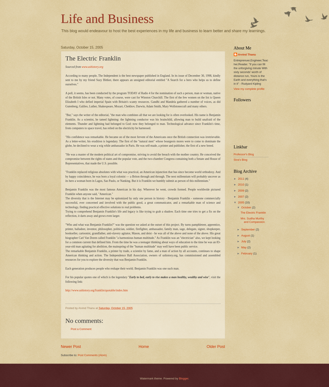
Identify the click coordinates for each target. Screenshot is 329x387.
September (248, 229)
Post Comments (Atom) (92, 355)
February (247, 253)
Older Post (216, 346)
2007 (241, 196)
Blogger (183, 378)
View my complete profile (249, 88)
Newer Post (71, 346)
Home (143, 346)
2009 (241, 190)
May (244, 247)
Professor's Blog (244, 154)
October (246, 207)
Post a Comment (81, 329)
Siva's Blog (240, 159)
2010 (241, 184)
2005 (241, 202)
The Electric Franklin (253, 212)
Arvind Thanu (247, 54)
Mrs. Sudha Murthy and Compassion (253, 220)
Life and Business (107, 18)
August (246, 235)
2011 (241, 178)
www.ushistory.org (92, 66)
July (244, 241)
